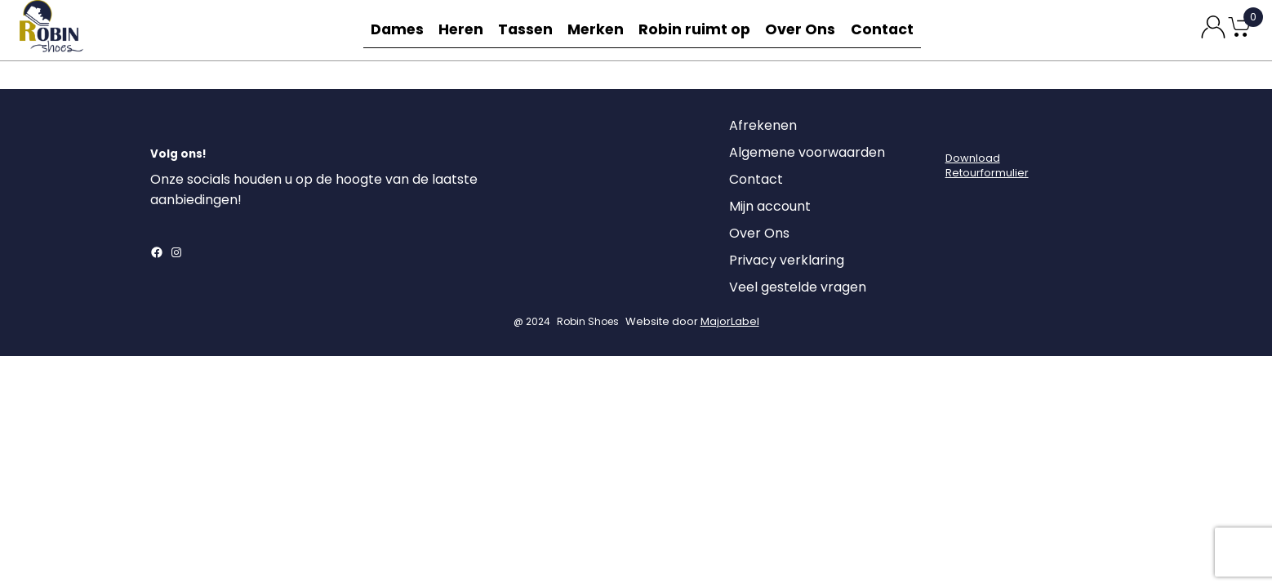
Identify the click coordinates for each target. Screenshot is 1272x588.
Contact (887, 29)
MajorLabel (729, 324)
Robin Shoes (588, 324)
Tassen (530, 29)
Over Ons (804, 29)
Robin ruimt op (701, 29)
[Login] (960, 132)
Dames (393, 29)
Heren (461, 29)
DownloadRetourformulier (987, 168)
